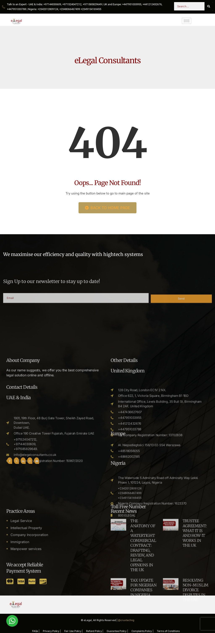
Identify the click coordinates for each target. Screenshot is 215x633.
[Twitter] (16, 563)
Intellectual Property (26, 590)
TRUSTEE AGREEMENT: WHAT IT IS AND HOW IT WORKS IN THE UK (195, 595)
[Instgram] (29, 563)
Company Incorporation (29, 596)
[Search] (209, 6)
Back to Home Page (107, 208)
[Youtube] (36, 563)
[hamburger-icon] (186, 21)
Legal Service (21, 582)
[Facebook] (9, 563)
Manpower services (25, 611)
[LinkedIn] (23, 563)
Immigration (19, 604)
